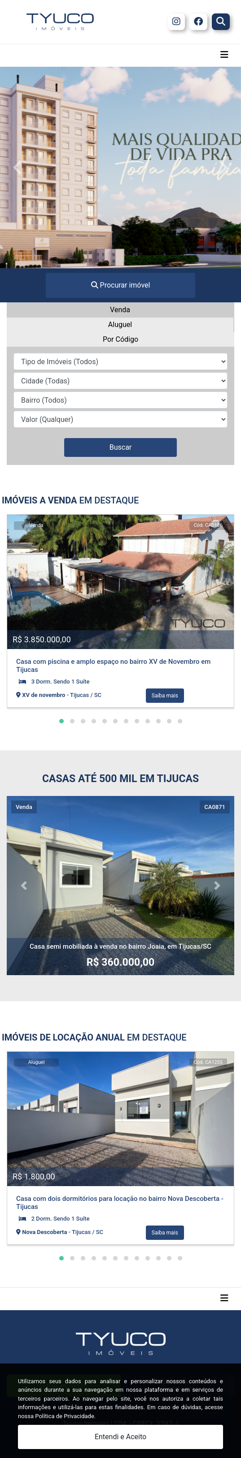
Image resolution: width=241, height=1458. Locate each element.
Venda (120, 309)
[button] (61, 721)
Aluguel (120, 324)
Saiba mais (165, 695)
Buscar (121, 447)
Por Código (120, 339)
